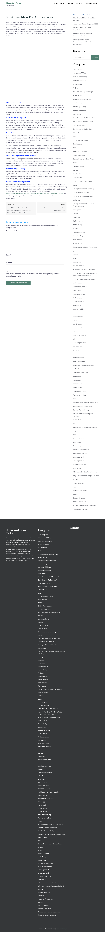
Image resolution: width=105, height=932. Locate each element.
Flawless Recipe (61, 929)
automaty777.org (79, 107)
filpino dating (77, 225)
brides (75, 148)
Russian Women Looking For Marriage (51, 834)
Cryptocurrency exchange (82, 181)
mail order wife (78, 369)
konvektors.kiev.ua (79, 328)
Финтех (75, 494)
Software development (81, 449)
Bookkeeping (77, 144)
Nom (8, 255)
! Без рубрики (77, 69)
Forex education (79, 232)
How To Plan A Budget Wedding (84, 279)
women (75, 479)
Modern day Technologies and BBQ (85, 24)
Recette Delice (13, 3)
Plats (62, 4)
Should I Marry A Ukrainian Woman (85, 427)
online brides (77, 384)
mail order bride (78, 358)
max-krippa (77, 376)
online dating (77, 387)
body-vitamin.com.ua (80, 140)
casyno (75, 170)
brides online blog (79, 155)
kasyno (75, 320)
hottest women (78, 266)
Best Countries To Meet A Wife (84, 118)
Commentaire (11, 231)
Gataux (79, 4)
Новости (76, 487)
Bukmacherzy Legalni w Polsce (84, 159)
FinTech (75, 228)
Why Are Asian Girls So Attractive (85, 472)
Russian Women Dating (81, 410)
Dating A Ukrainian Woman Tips (84, 189)
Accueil (55, 4)
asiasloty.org (77, 103)
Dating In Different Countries (83, 196)
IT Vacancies (77, 298)
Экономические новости (82, 509)
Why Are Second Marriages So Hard (86, 476)
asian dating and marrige (82, 99)
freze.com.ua (77, 240)
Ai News (76, 88)
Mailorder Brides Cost (80, 373)
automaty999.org (79, 110)
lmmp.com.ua (77, 354)
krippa (75, 339)
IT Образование (78, 302)
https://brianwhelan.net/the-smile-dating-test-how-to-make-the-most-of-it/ (34, 194)
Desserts (70, 4)
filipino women (78, 221)
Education (76, 217)
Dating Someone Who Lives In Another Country (83, 205)
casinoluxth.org (78, 166)
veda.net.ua (77, 468)
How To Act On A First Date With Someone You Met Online (85, 274)
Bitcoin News (77, 133)
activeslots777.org (79, 80)
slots (74, 435)
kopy (74, 331)
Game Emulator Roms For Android (85, 247)
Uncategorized (78, 457)
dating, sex (77, 210)
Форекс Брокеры (79, 498)
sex (74, 423)
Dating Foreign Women (81, 192)
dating (75, 185)
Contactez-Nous (91, 4)
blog (74, 137)
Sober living (77, 446)
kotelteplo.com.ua (79, 335)
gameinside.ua (78, 251)
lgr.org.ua (76, 350)
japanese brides (78, 309)
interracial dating (79, 294)
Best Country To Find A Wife (83, 122)
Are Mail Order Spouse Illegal (83, 92)
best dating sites (79, 125)
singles (75, 431)
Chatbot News (78, 174)
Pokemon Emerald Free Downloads (85, 402)
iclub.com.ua (77, 283)
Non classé (77, 380)
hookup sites (77, 262)
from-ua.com (77, 243)
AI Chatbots (77, 84)
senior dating (77, 420)
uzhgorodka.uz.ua (79, 464)
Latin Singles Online (80, 343)
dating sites (77, 200)
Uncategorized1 (78, 461)
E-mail (9, 263)
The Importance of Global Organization (82, 29)
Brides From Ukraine (80, 151)
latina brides (77, 346)
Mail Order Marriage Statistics (83, 365)
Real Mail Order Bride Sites (82, 406)
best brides (77, 114)
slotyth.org (77, 442)
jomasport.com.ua (79, 313)
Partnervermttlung (79, 395)
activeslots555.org (80, 77)
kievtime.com (77, 324)
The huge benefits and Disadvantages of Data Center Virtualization (84, 42)
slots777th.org (78, 438)
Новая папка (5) (79, 483)
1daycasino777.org (79, 73)
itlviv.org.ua (77, 305)
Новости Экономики (80, 491)
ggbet (75, 258)
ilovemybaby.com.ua (80, 287)
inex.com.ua (77, 290)
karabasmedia (78, 317)
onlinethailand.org (79, 391)
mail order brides (79, 361)
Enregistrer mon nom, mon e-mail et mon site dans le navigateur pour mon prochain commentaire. (32, 275)
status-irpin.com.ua (80, 453)
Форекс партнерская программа (84, 506)
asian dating (77, 95)
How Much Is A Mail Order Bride (84, 269)
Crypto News (77, 178)
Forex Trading (78, 236)
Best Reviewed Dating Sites (82, 129)
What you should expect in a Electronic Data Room (83, 35)
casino (75, 163)
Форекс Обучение (79, 502)
